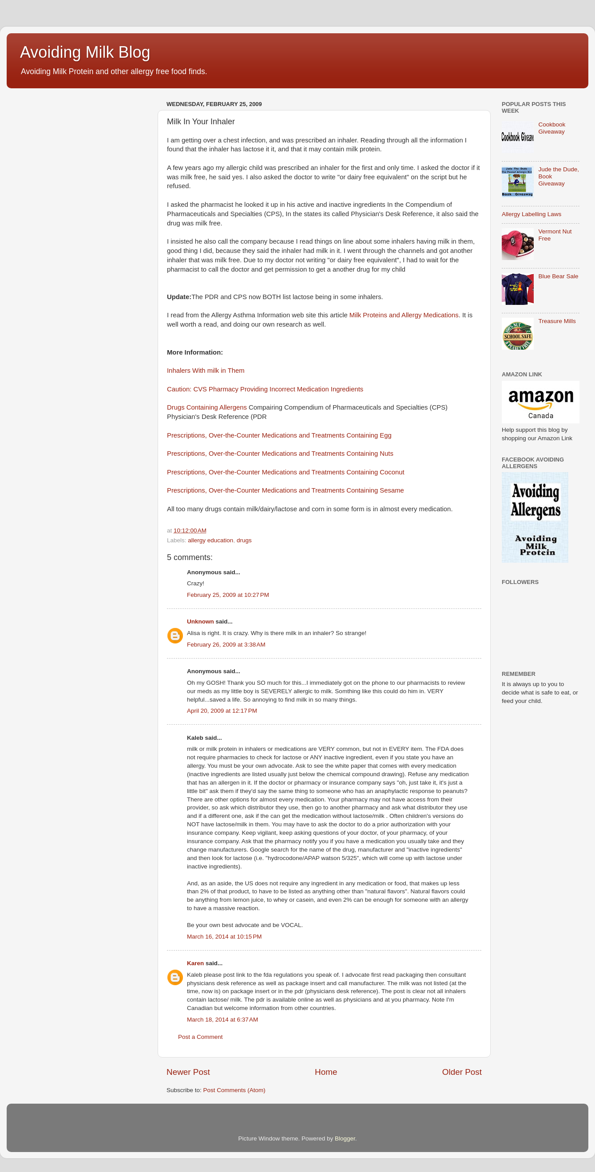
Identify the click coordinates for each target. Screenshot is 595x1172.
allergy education (210, 540)
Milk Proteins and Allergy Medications (404, 315)
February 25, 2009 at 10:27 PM (228, 595)
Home (326, 1072)
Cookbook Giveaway (551, 128)
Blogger (345, 1138)
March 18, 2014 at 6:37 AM (222, 1019)
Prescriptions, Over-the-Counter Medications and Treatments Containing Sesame (285, 490)
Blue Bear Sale (558, 276)
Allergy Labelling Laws (531, 214)
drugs (244, 540)
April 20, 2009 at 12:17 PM (222, 710)
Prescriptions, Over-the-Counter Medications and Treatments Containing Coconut (286, 472)
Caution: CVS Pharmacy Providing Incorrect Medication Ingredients (265, 389)
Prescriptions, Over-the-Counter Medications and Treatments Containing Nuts (280, 453)
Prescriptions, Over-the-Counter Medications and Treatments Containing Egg (279, 435)
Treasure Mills (556, 321)
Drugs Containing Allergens (207, 407)
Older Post (462, 1072)
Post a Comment (200, 1037)
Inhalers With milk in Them (206, 370)
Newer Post (188, 1072)
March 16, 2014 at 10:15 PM (224, 936)
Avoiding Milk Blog (85, 52)
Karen (195, 963)
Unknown (200, 621)
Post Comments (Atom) (234, 1090)
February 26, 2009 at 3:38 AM (226, 644)
